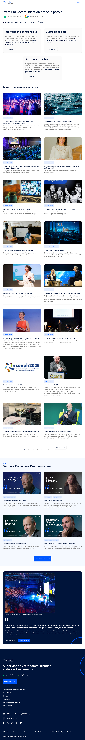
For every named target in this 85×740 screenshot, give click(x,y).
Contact (5, 696)
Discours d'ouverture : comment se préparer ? (18, 293)
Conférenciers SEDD (51, 385)
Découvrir (11, 49)
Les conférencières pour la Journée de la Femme (60, 209)
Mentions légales (61, 732)
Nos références (10, 640)
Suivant (61, 448)
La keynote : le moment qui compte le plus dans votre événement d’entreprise (21, 167)
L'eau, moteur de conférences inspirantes (58, 121)
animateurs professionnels (28, 36)
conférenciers (12, 36)
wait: (25, 736)
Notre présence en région (11, 702)
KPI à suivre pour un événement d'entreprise (18, 250)
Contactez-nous (9, 681)
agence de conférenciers (36, 22)
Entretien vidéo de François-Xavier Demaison (59, 544)
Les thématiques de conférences (14, 690)
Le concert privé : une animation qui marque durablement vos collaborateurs (18, 122)
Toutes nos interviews (42, 559)
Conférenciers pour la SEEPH (12, 385)
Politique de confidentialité (46, 732)
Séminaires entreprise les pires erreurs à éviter (59, 338)
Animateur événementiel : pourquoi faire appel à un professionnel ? (61, 167)
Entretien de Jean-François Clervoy (15, 501)
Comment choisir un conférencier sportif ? (58, 431)
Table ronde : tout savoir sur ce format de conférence (62, 293)
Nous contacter (24, 640)
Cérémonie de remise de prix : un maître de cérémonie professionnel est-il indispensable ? (21, 339)
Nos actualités (7, 693)
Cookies (69, 732)
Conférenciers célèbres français (54, 250)
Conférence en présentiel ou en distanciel (16, 209)
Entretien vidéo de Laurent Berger (14, 544)
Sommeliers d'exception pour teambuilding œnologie (21, 431)
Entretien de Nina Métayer (53, 501)
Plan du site (6, 699)
